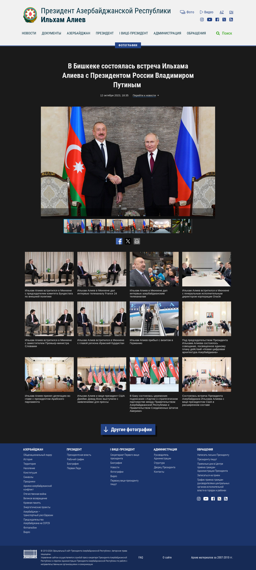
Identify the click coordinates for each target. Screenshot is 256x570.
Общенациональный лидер (37, 454)
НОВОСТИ (29, 33)
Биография (73, 463)
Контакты (159, 471)
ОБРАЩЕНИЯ (196, 33)
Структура (159, 462)
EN (231, 12)
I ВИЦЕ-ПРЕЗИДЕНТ (133, 33)
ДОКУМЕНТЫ (51, 33)
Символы (28, 477)
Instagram (202, 19)
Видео (208, 12)
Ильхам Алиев (63, 19)
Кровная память (32, 502)
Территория (29, 463)
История (27, 459)
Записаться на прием (208, 475)
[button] (212, 161)
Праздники (29, 481)
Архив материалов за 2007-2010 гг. (212, 557)
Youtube (209, 19)
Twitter (224, 19)
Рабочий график (75, 459)
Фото (190, 12)
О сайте (167, 557)
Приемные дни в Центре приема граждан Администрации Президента (212, 467)
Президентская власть (79, 454)
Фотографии (116, 471)
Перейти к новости (144, 95)
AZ (222, 12)
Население (29, 468)
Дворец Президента (164, 467)
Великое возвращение (35, 498)
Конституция (30, 472)
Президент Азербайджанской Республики (106, 10)
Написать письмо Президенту (213, 454)
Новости (114, 467)
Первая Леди (74, 468)
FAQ (140, 557)
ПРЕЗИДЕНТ (105, 33)
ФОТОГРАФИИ (128, 45)
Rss (231, 19)
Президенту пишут (207, 459)
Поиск (227, 33)
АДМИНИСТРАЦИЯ (167, 33)
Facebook (217, 19)
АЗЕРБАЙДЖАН (78, 33)
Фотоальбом (30, 527)
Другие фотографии (131, 429)
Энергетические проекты (36, 507)
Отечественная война (34, 494)
